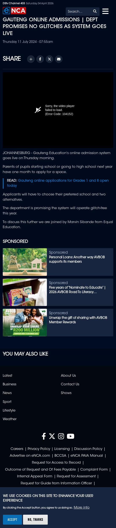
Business (9, 384)
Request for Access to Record (56, 462)
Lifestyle (9, 410)
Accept (12, 519)
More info (82, 507)
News (7, 393)
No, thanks (35, 519)
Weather (9, 419)
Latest (7, 376)
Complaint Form (94, 469)
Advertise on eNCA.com (30, 456)
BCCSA (60, 456)
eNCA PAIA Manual (87, 456)
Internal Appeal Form (34, 476)
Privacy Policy (39, 449)
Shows (66, 393)
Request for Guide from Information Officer (56, 483)
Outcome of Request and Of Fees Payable (40, 469)
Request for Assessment (76, 476)
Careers (17, 449)
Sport (7, 402)
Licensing (62, 449)
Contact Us (70, 384)
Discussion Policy (88, 449)
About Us (68, 376)
